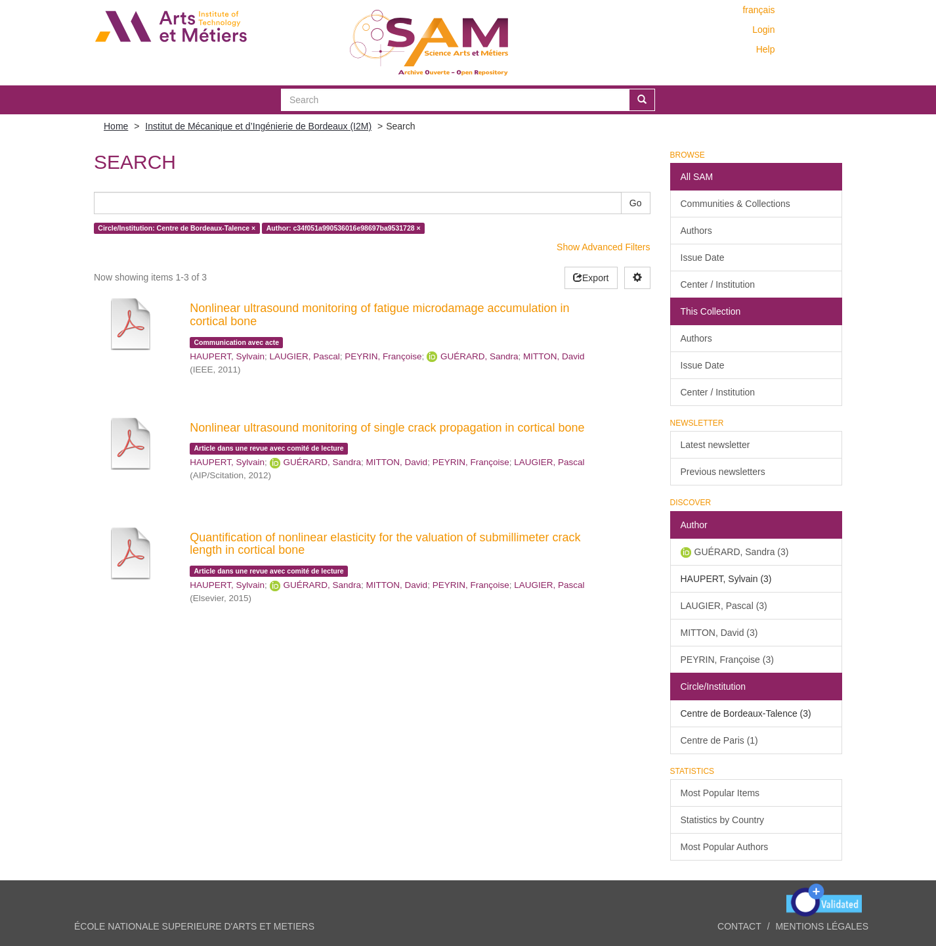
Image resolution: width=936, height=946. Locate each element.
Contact (739, 926)
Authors (696, 230)
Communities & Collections (735, 203)
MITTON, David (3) (719, 632)
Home (116, 126)
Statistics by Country (723, 820)
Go (635, 203)
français (758, 10)
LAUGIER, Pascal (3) (724, 605)
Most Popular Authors (725, 847)
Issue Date (703, 257)
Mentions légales (821, 926)
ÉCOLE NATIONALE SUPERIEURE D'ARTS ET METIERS (194, 926)
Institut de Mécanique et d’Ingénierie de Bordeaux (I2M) (258, 126)
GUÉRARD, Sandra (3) (741, 552)
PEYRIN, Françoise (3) (727, 659)
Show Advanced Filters (603, 247)
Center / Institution (718, 284)
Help (765, 49)
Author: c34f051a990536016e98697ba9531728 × (343, 228)
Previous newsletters (723, 471)
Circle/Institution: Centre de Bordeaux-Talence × (176, 228)
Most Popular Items (720, 793)
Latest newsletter (715, 444)
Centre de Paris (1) (719, 740)
